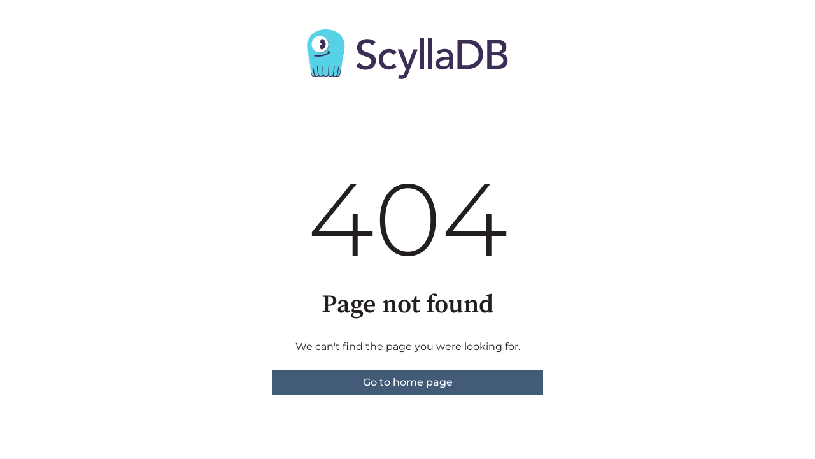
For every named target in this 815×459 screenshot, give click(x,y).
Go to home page (408, 382)
